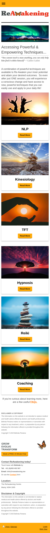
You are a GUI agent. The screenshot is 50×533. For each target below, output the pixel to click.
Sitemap (14, 527)
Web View (43, 529)
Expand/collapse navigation (25, 3)
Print (6, 527)
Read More (25, 135)
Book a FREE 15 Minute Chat (14, 454)
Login (45, 527)
